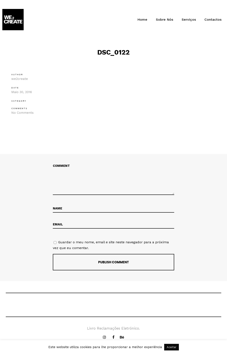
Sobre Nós (164, 19)
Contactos (212, 19)
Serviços (189, 19)
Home (142, 19)
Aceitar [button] (171, 347)
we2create (19, 79)
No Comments (22, 113)
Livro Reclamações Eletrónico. (113, 328)
